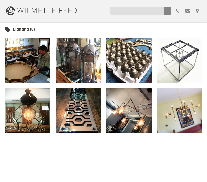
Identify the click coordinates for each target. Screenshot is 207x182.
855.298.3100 (178, 11)
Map (197, 11)
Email (188, 11)
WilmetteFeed (41, 10)
